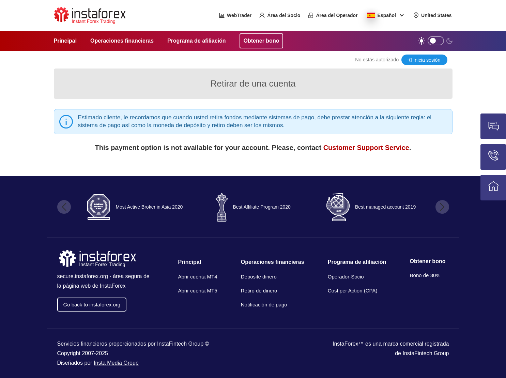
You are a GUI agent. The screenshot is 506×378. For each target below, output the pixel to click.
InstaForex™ (348, 344)
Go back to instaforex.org (92, 304)
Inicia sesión (426, 60)
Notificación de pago (264, 304)
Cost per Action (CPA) (353, 290)
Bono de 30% (425, 275)
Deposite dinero (259, 276)
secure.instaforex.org (82, 276)
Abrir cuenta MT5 (197, 290)
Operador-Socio (346, 276)
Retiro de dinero (259, 290)
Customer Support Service (366, 147)
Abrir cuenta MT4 (197, 276)
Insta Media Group (116, 363)
